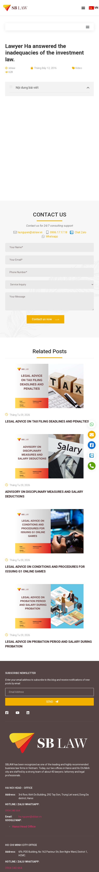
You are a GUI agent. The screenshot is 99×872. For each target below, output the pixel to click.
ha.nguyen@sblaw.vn (30, 816)
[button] (83, 8)
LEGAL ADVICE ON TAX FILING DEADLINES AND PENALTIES (47, 421)
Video (78, 68)
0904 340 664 (12, 810)
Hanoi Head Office (24, 826)
